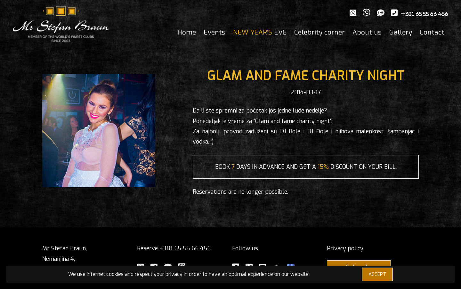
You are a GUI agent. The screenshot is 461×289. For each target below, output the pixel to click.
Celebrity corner (319, 32)
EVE (260, 32)
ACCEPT (377, 274)
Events (214, 32)
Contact (432, 32)
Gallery (400, 32)
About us (367, 32)
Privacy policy (345, 248)
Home (186, 32)
